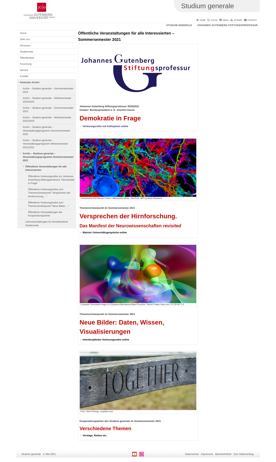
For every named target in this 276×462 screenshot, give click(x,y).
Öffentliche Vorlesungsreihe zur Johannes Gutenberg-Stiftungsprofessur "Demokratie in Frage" (51, 180)
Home (202, 20)
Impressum (207, 454)
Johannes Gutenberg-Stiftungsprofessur (227, 25)
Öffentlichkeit (27, 57)
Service (24, 70)
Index (226, 20)
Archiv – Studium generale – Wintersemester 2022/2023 (47, 119)
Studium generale (179, 25)
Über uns (25, 39)
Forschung (25, 63)
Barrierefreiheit (223, 454)
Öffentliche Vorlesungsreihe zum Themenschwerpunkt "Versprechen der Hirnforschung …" (49, 193)
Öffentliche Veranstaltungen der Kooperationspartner (45, 214)
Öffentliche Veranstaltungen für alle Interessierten (46, 168)
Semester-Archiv (29, 82)
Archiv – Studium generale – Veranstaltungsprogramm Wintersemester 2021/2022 (45, 144)
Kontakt (252, 20)
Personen (25, 45)
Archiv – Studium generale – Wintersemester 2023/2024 (47, 100)
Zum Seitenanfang (243, 454)
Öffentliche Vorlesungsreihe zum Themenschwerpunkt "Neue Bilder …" (48, 204)
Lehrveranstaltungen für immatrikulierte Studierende (46, 223)
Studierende (26, 51)
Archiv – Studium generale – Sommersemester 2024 (48, 90)
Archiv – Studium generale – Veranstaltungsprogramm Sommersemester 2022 (46, 131)
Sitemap (238, 20)
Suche (214, 20)
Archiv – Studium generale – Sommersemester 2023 (48, 109)
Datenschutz (192, 454)
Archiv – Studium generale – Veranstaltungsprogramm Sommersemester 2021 (48, 157)
